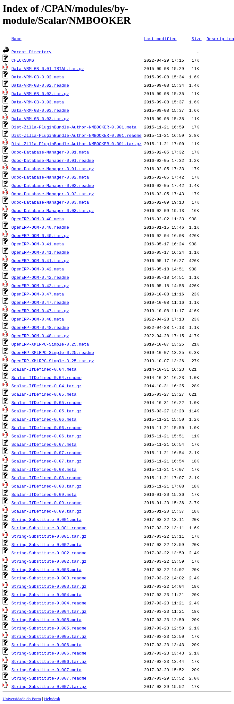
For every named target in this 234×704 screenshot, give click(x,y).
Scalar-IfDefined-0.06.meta (44, 419)
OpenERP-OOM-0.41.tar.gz (40, 260)
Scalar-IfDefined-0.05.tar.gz (46, 411)
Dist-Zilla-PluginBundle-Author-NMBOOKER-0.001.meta (74, 127)
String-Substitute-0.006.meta (46, 644)
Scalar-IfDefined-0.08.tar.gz (46, 486)
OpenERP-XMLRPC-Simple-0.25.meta (50, 344)
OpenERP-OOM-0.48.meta (38, 319)
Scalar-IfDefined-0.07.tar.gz (46, 461)
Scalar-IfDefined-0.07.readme (46, 452)
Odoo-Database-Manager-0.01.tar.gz (53, 169)
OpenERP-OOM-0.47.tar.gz (40, 310)
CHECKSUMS (23, 60)
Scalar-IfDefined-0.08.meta (44, 469)
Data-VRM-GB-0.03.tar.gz (40, 118)
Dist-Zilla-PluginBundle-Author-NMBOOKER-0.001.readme (77, 135)
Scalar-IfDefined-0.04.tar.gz (46, 386)
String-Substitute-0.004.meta (46, 594)
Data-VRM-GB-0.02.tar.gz (40, 93)
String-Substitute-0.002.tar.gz (49, 561)
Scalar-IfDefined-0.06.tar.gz (46, 436)
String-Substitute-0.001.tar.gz (49, 536)
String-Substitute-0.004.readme (49, 603)
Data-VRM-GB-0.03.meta (38, 102)
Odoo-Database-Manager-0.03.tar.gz (53, 210)
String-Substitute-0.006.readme (49, 653)
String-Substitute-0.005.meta (46, 619)
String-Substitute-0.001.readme (49, 528)
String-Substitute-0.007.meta (46, 670)
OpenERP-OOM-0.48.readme (40, 327)
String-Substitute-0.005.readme (49, 628)
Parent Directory (32, 52)
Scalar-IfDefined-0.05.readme (46, 402)
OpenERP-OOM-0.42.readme (40, 277)
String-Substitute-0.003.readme (49, 578)
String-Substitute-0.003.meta (46, 569)
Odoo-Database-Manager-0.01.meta (50, 152)
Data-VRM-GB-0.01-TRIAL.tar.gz (48, 68)
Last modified (160, 38)
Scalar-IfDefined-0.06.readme (46, 427)
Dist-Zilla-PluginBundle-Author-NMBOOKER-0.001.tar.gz (77, 143)
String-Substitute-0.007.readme (49, 678)
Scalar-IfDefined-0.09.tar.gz (46, 511)
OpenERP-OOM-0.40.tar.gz (40, 235)
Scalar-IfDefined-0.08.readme (46, 477)
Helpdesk (52, 698)
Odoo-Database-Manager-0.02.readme (53, 185)
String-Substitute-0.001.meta (46, 519)
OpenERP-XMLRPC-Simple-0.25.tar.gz (53, 361)
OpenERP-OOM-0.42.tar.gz (40, 285)
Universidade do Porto (22, 698)
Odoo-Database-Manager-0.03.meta (50, 202)
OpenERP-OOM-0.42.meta (38, 269)
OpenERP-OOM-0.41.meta (38, 244)
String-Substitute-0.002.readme (49, 553)
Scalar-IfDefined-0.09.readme (46, 503)
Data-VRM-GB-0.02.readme (40, 85)
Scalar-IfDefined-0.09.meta (44, 494)
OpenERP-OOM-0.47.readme (40, 302)
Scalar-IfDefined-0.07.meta (44, 444)
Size (196, 38)
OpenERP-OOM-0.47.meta (38, 294)
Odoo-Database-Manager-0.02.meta (50, 177)
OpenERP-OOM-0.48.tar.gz (40, 336)
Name (16, 38)
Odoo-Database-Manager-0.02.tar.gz (53, 194)
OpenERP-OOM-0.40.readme (40, 227)
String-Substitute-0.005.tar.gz (49, 636)
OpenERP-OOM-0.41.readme (40, 252)
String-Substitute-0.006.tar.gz (49, 661)
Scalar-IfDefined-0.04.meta (44, 369)
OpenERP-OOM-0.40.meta (38, 219)
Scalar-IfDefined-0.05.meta (44, 394)
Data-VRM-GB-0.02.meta (38, 77)
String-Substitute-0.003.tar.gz (49, 586)
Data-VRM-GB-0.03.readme (40, 110)
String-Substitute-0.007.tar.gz (49, 686)
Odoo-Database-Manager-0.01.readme (53, 160)
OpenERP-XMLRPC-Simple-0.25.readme (53, 352)
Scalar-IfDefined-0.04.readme (46, 377)
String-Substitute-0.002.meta (46, 544)
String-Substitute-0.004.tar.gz (49, 611)
